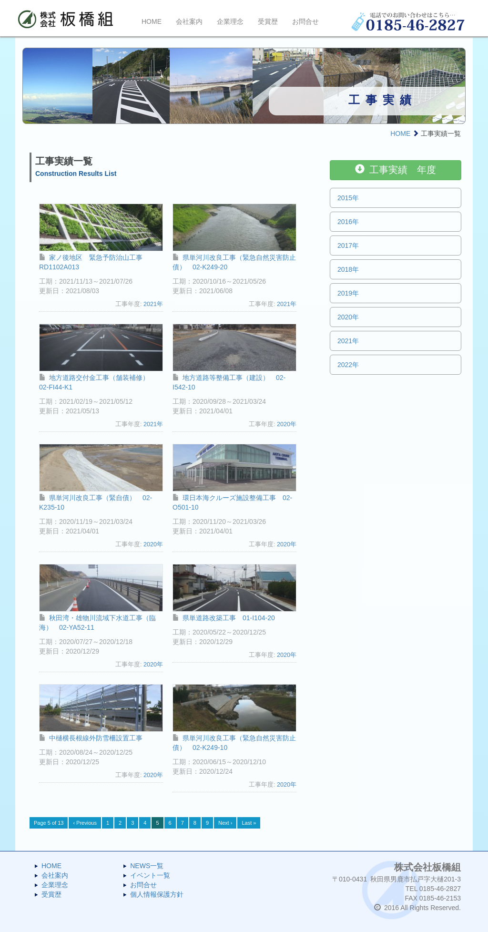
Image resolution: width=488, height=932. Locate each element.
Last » (249, 823)
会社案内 (189, 21)
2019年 (348, 293)
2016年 (348, 221)
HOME (152, 21)
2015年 (348, 198)
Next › (225, 823)
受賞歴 (268, 21)
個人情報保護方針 (156, 894)
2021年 (153, 304)
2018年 (348, 269)
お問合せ (305, 21)
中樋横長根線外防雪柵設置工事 (90, 738)
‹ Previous (85, 823)
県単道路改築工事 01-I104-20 (224, 618)
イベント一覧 (150, 875)
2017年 (348, 245)
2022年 (348, 365)
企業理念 (230, 21)
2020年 (286, 424)
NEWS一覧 (146, 866)
